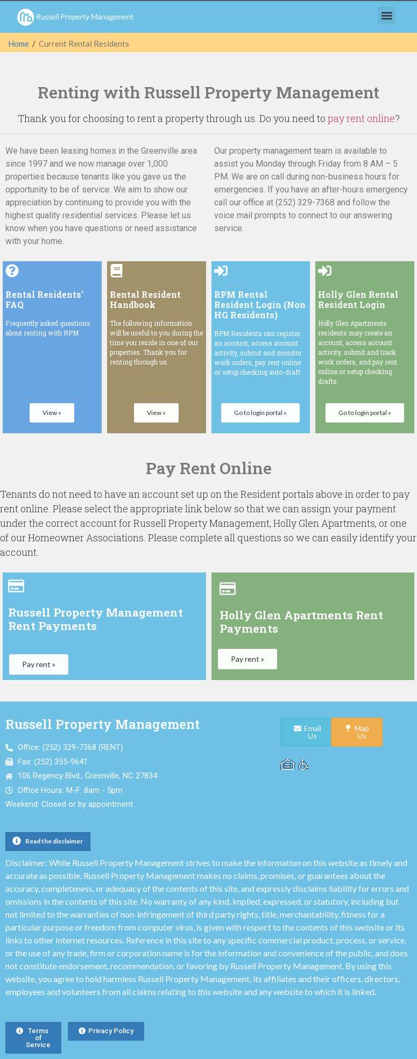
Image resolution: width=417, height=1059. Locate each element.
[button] (386, 15)
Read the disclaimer (54, 841)
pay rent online (361, 118)
